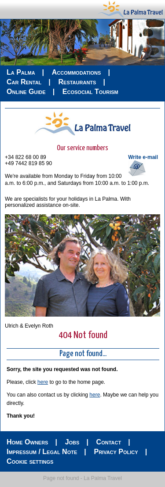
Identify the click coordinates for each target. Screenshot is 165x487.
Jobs (72, 442)
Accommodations (76, 72)
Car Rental (24, 82)
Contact (108, 442)
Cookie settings (30, 461)
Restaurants (77, 82)
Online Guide (26, 91)
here (42, 382)
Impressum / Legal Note (42, 451)
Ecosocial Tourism (90, 91)
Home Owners (27, 442)
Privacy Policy (116, 451)
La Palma (21, 72)
